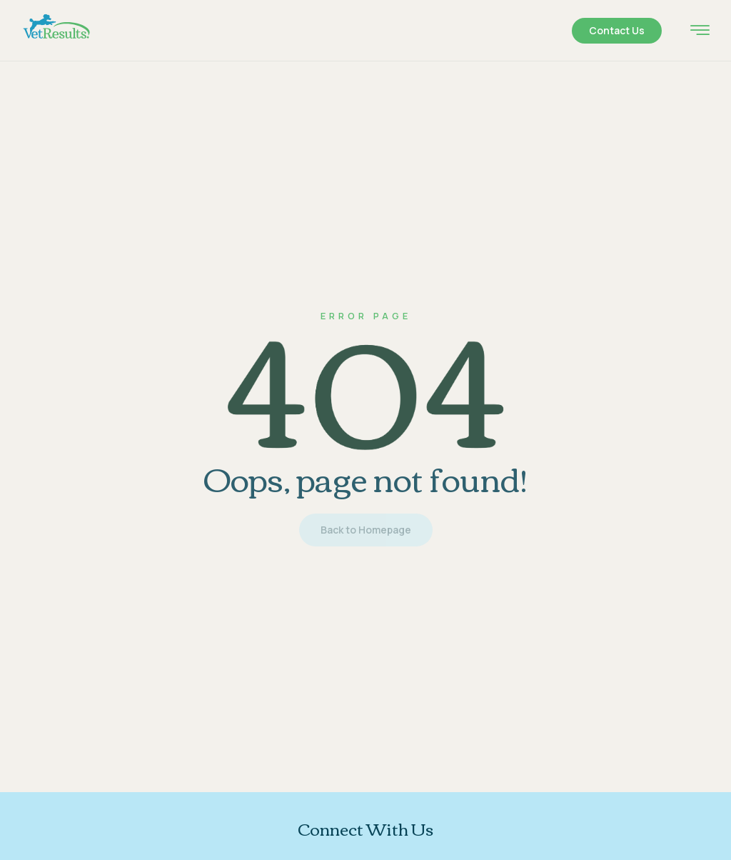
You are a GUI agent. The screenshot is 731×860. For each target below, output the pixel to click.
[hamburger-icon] (700, 31)
